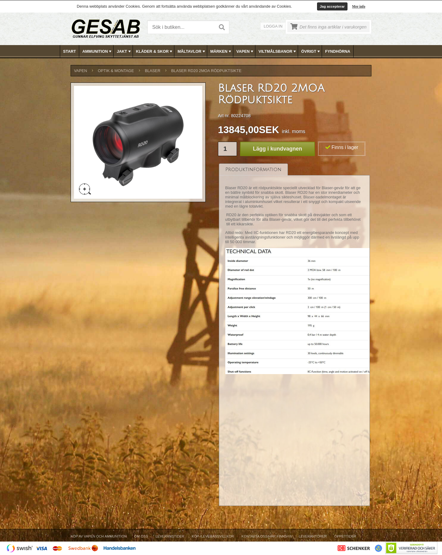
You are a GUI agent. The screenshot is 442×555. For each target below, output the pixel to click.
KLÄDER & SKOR (155, 51)
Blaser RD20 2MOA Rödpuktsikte (206, 70)
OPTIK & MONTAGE (116, 70)
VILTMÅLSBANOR (277, 51)
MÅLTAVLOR (191, 51)
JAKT (124, 51)
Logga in (273, 26)
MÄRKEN (221, 51)
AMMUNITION (97, 51)
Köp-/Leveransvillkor (213, 536)
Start (69, 51)
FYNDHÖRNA (337, 51)
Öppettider (345, 536)
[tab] (253, 169)
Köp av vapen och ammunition (99, 536)
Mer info (358, 6)
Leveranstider (170, 536)
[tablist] (294, 334)
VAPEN (245, 51)
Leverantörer (313, 536)
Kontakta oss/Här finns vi (266, 536)
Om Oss (141, 536)
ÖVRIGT (311, 51)
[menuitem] (69, 51)
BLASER (153, 70)
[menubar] (221, 51)
